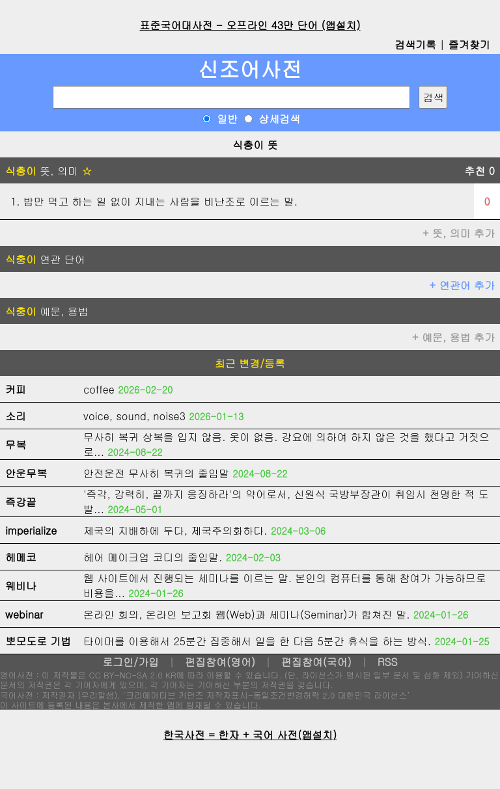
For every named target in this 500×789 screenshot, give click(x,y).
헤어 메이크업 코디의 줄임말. (152, 557)
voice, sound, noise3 (134, 415)
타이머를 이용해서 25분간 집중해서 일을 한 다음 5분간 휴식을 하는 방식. (257, 641)
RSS (388, 661)
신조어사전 (250, 68)
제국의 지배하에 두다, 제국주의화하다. (175, 530)
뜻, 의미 (48, 170)
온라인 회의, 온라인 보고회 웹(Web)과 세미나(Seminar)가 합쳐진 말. (246, 614)
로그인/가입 (130, 661)
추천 (479, 170)
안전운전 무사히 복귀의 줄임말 (156, 473)
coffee (99, 389)
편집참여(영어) (220, 661)
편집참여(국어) (316, 661)
